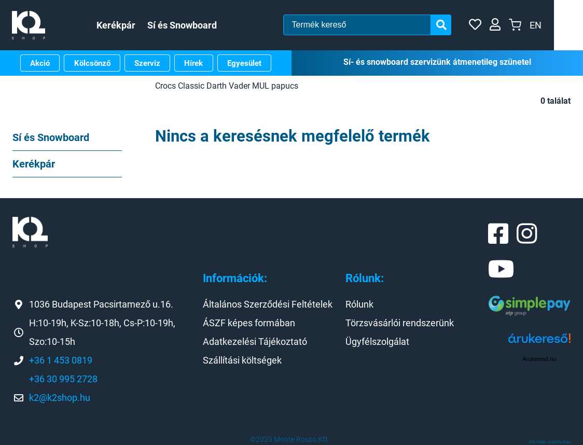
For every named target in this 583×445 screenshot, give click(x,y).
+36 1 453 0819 (60, 360)
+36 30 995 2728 (63, 378)
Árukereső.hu (539, 359)
